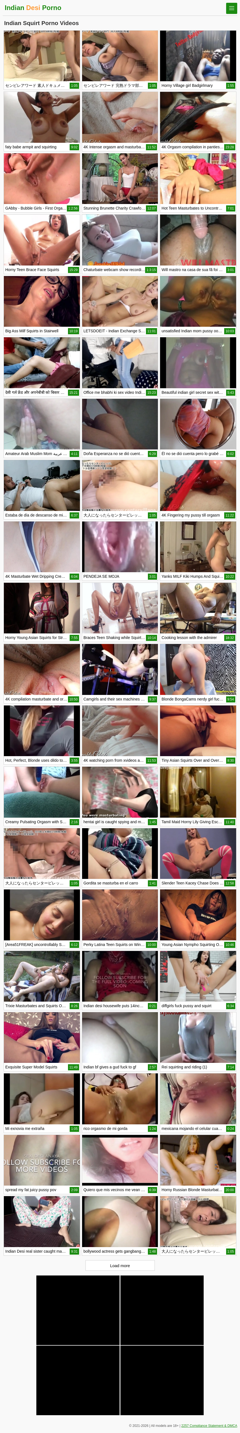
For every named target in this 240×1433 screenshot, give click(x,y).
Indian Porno (33, 7)
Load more (120, 1265)
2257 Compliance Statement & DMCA (209, 1426)
